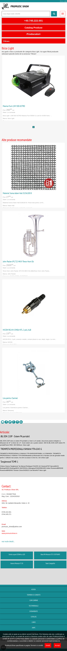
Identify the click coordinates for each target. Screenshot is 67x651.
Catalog (34, 616)
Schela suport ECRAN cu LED (17, 554)
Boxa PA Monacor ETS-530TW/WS (50, 554)
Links (34, 622)
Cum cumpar (33, 600)
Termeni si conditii (33, 595)
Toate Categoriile (50, 563)
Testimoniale (33, 606)
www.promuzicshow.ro (9, 533)
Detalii (48, 645)
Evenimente (33, 611)
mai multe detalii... (8, 541)
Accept (57, 645)
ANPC (33, 627)
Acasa (33, 589)
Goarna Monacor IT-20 (16, 563)
